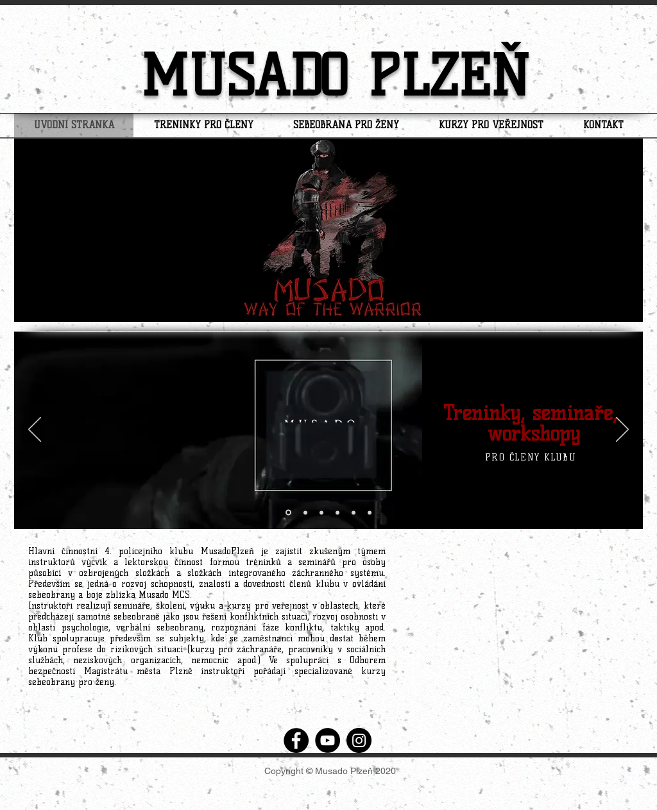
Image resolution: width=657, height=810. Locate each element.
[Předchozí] (34, 430)
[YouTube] (327, 740)
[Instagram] (358, 740)
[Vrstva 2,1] (369, 512)
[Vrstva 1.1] (305, 512)
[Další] (622, 430)
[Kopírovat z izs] (337, 512)
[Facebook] (296, 740)
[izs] (321, 512)
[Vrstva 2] (353, 512)
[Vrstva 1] (288, 513)
